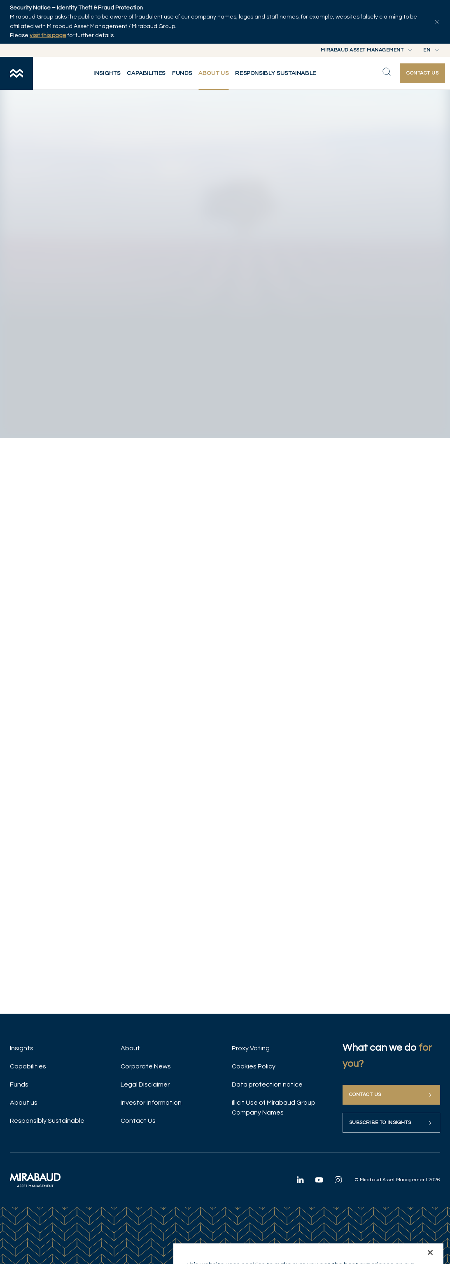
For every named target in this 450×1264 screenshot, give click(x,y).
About (130, 1048)
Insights (21, 1048)
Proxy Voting (251, 1048)
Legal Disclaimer (145, 1084)
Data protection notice (267, 1084)
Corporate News (146, 1066)
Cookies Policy (253, 1066)
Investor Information (151, 1102)
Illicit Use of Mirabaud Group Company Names (273, 1107)
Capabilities (28, 1066)
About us (23, 1102)
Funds (19, 1084)
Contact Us (138, 1120)
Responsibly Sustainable (47, 1120)
